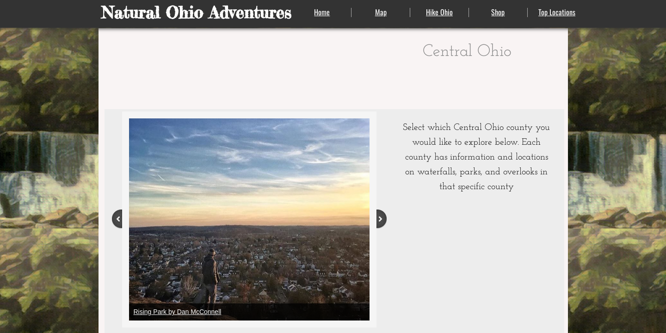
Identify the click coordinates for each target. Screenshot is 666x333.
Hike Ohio (439, 12)
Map (381, 12)
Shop (498, 12)
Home (322, 12)
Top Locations (556, 12)
